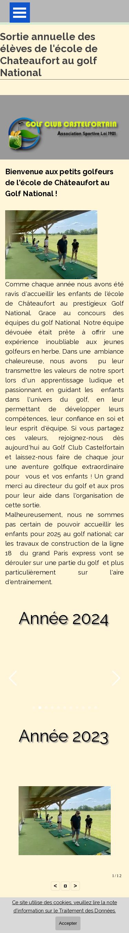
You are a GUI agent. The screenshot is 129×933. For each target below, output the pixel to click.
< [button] (55, 886)
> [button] (75, 886)
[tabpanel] (64, 380)
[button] (13, 677)
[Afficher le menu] (20, 12)
